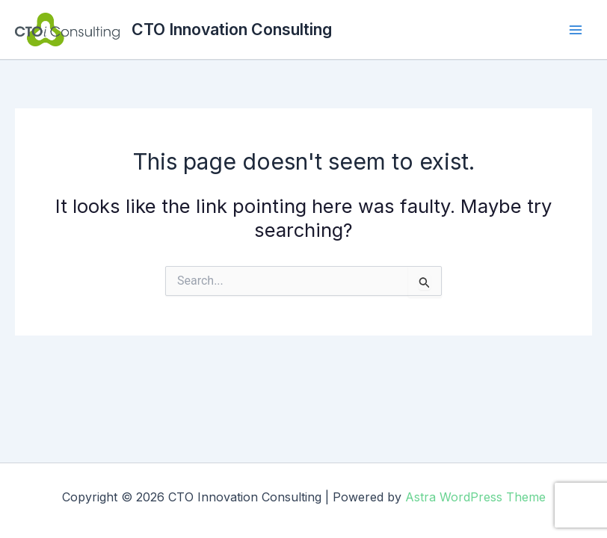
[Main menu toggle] (575, 29)
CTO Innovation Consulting (232, 29)
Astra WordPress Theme (475, 496)
